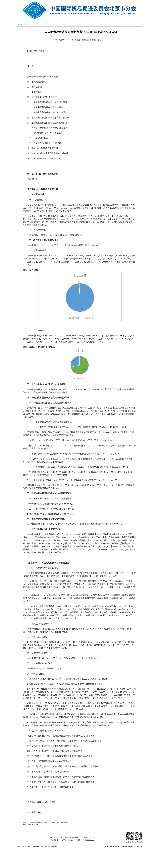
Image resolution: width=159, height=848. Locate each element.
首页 (25, 24)
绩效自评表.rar (33, 825)
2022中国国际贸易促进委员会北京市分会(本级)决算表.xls (47, 822)
